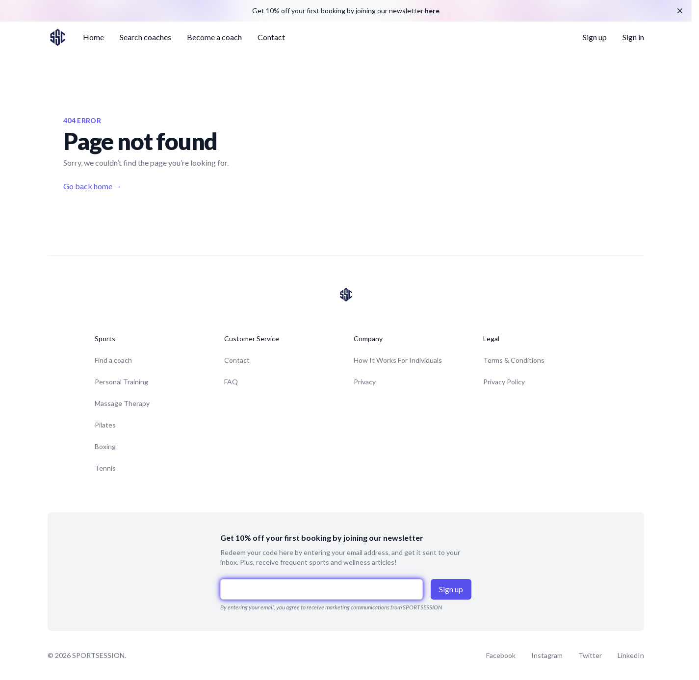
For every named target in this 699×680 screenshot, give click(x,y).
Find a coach (113, 360)
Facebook (501, 655)
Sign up (595, 37)
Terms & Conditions (513, 360)
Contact (271, 37)
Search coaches (145, 37)
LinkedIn (631, 655)
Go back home (92, 186)
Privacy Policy (504, 382)
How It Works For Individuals (398, 360)
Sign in (633, 37)
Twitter (590, 655)
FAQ (231, 382)
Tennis (105, 468)
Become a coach (214, 37)
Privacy (365, 382)
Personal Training (121, 382)
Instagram (547, 655)
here (432, 10)
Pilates (105, 425)
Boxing (105, 446)
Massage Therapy (122, 403)
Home (93, 37)
